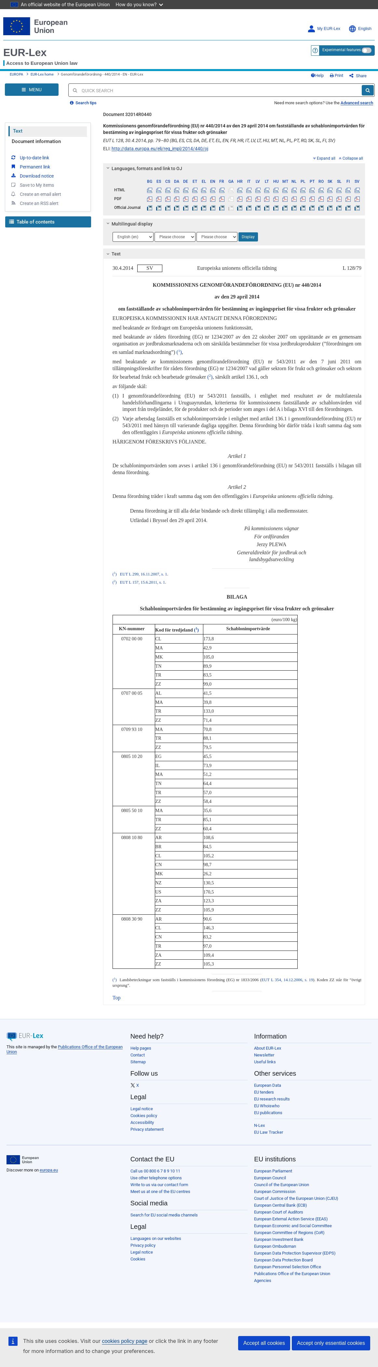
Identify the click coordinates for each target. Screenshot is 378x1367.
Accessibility (142, 1122)
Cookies (137, 1259)
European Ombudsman (275, 1246)
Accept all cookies (264, 1343)
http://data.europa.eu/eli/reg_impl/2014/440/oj (160, 148)
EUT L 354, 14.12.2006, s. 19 (287, 980)
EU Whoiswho (266, 1105)
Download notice (32, 175)
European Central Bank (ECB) (280, 1205)
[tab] (234, 168)
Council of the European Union (281, 1184)
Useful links (265, 1061)
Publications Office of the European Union (292, 1273)
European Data (267, 1085)
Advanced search (357, 102)
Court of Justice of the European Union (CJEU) (296, 1198)
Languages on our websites (155, 1238)
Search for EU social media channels (164, 1215)
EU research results (272, 1099)
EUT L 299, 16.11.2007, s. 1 (143, 574)
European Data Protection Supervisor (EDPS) (295, 1253)
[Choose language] (133, 237)
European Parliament (273, 1171)
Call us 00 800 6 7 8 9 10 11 (155, 1171)
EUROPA (16, 74)
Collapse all (351, 158)
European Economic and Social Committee (293, 1225)
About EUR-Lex (267, 1048)
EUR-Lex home (42, 74)
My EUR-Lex (323, 29)
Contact (137, 1055)
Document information (36, 141)
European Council (270, 1177)
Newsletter (264, 1055)
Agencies (262, 1280)
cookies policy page (124, 1341)
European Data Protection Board (283, 1260)
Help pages (140, 1048)
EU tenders (264, 1092)
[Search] (368, 90)
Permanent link (30, 166)
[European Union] (23, 1159)
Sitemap (138, 1061)
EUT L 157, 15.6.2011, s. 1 (142, 582)
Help (317, 75)
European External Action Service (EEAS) (291, 1218)
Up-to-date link (29, 157)
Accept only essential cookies (331, 1343)
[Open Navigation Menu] (32, 89)
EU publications (268, 1112)
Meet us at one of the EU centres (160, 1191)
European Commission (274, 1191)
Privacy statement (147, 1129)
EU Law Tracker (268, 1132)
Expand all (324, 158)
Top (117, 997)
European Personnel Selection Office (287, 1266)
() (179, 352)
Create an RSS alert (34, 203)
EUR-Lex (25, 52)
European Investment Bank (279, 1239)
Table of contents (32, 222)
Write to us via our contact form (159, 1184)
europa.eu (49, 1170)
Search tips (83, 102)
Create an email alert (35, 194)
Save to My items (32, 185)
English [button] (359, 29)
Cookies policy (143, 1115)
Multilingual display (128, 223)
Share (358, 75)
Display (248, 237)
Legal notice (141, 1108)
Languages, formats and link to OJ (143, 168)
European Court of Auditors (278, 1212)
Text (17, 131)
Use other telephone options (156, 1177)
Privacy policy (142, 1245)
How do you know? (139, 4)
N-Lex (259, 1125)
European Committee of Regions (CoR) (289, 1232)
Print (336, 75)
